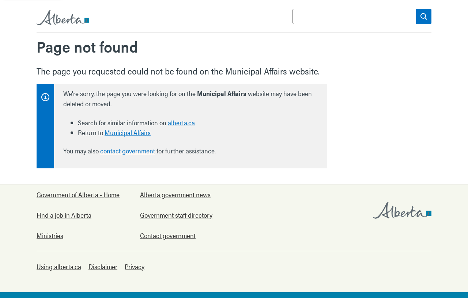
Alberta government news (175, 194)
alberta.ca (181, 122)
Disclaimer (102, 266)
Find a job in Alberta (64, 214)
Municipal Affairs (128, 132)
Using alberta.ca (59, 266)
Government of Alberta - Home (78, 194)
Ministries (50, 235)
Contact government (168, 235)
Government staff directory (176, 214)
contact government (127, 150)
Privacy (134, 266)
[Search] (423, 16)
